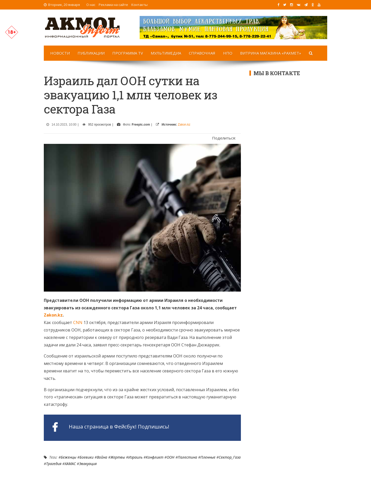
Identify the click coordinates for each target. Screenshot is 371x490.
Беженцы (68, 457)
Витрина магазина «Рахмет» (270, 53)
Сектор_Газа (230, 457)
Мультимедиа (166, 53)
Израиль (135, 457)
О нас (90, 4)
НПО (227, 53)
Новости (60, 53)
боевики (87, 457)
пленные (207, 457)
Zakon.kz (184, 124)
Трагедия (53, 463)
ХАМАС (70, 463)
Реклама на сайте (113, 4)
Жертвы (118, 457)
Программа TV (127, 53)
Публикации (91, 53)
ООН (170, 457)
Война (102, 457)
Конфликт (154, 457)
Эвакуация (88, 463)
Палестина (187, 457)
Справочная (202, 53)
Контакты (139, 4)
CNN (77, 322)
